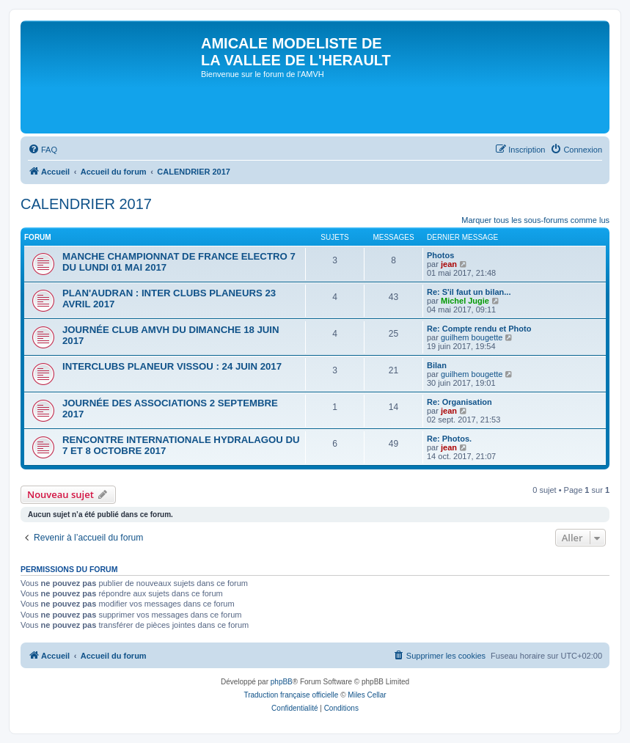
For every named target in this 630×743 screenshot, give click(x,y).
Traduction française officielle (290, 695)
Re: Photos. (449, 438)
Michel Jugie (465, 300)
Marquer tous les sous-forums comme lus (535, 220)
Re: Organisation (459, 402)
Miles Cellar (367, 695)
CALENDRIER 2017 (86, 204)
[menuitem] (42, 149)
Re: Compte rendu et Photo (479, 328)
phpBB (282, 682)
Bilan (437, 365)
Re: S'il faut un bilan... (468, 292)
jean (449, 264)
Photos (440, 255)
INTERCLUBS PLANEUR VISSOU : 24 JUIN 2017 (172, 366)
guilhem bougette (471, 337)
